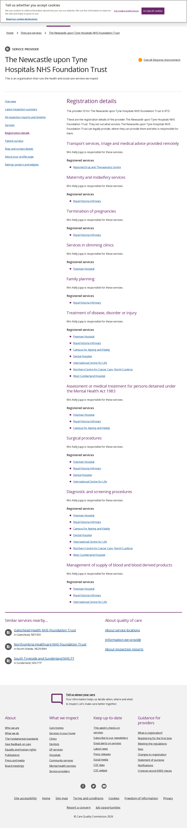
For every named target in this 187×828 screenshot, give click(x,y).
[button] (159, 59)
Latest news (101, 749)
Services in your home (62, 733)
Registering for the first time (155, 738)
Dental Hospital (82, 356)
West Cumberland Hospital (89, 376)
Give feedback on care (18, 744)
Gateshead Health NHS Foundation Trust (45, 630)
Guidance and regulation (141, 20)
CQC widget (100, 770)
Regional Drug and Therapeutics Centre (97, 167)
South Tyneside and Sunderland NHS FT (44, 658)
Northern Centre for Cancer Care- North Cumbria (102, 369)
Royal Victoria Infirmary (87, 201)
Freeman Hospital (83, 269)
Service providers (59, 771)
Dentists (54, 744)
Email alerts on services (107, 743)
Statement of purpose (151, 760)
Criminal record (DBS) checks (155, 771)
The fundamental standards (21, 739)
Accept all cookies (152, 5)
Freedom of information (141, 798)
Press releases (102, 754)
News (84, 20)
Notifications (145, 765)
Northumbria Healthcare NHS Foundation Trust (50, 644)
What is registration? (150, 733)
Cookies (114, 798)
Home (9, 20)
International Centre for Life (90, 363)
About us (30, 20)
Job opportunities (108, 807)
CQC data (99, 765)
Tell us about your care (80, 694)
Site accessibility (25, 798)
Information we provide (123, 639)
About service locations (122, 630)
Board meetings (14, 766)
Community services (61, 760)
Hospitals (55, 755)
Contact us (174, 20)
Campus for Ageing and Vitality (91, 350)
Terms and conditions (88, 798)
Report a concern (78, 807)
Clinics (53, 739)
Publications (106, 20)
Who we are (12, 728)
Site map (62, 798)
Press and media (15, 760)
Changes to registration (152, 754)
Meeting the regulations (152, 743)
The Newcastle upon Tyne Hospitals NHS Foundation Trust (84, 33)
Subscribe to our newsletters (111, 738)
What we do (12, 733)
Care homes (56, 728)
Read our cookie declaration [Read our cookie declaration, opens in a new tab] (21, 14)
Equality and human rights (20, 749)
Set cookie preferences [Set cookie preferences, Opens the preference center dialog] (126, 5)
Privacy (168, 798)
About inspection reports (124, 649)
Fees (140, 749)
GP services (56, 749)
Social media (101, 759)
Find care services (58, 20)
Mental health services (62, 766)
